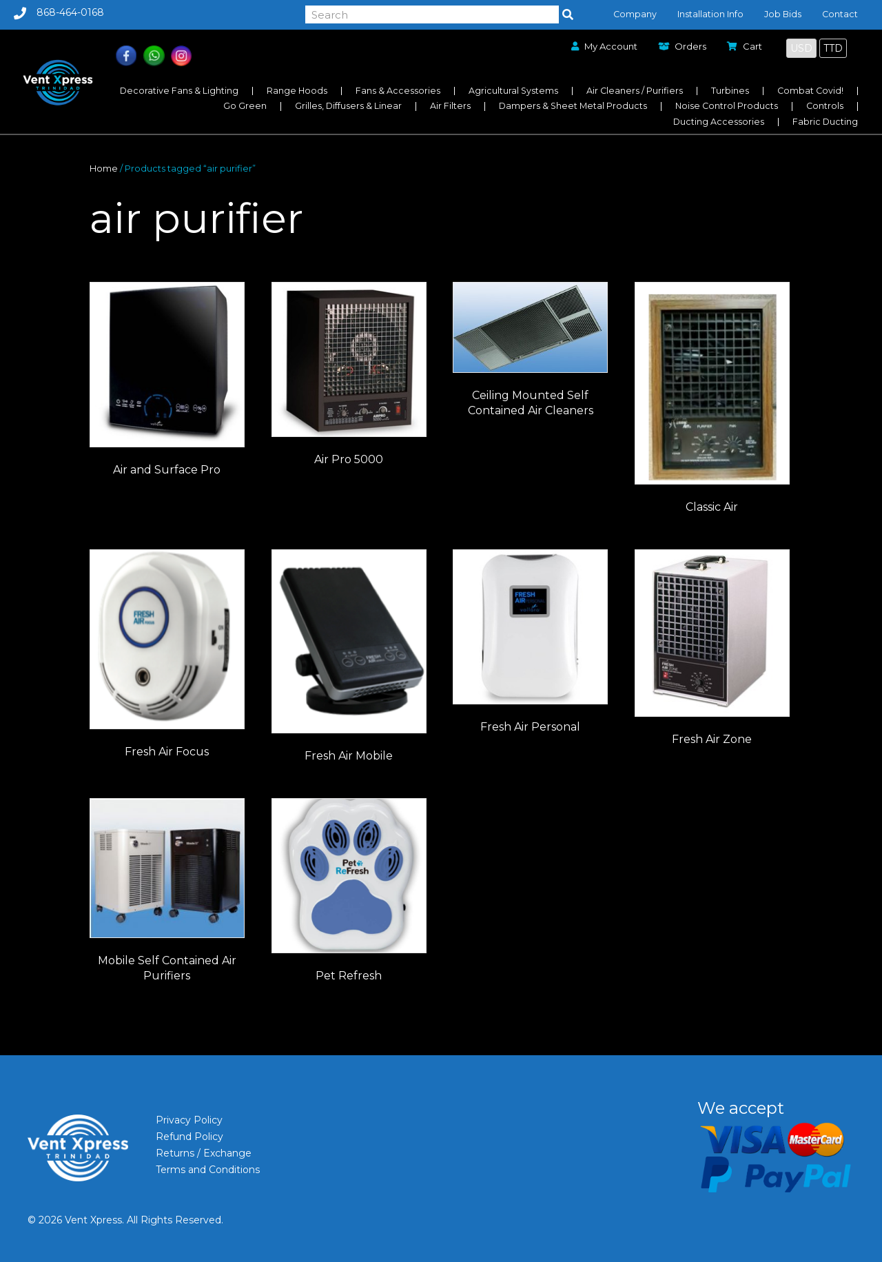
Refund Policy (189, 1136)
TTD (833, 48)
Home (104, 168)
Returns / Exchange (204, 1153)
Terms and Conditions (208, 1169)
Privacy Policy (189, 1120)
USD (801, 48)
